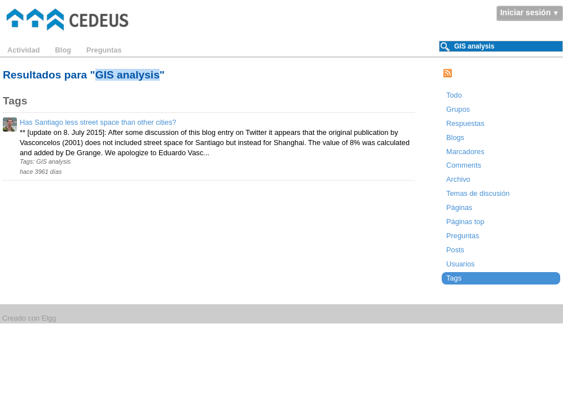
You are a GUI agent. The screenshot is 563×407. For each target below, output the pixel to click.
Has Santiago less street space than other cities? (98, 122)
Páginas (459, 207)
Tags (453, 278)
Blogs (455, 137)
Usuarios (460, 264)
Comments (463, 165)
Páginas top (465, 221)
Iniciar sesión (525, 12)
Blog (63, 50)
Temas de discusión (477, 193)
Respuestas (465, 123)
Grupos (458, 109)
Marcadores (465, 151)
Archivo (458, 179)
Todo (454, 95)
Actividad (23, 50)
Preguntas (104, 50)
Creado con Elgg (29, 318)
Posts (455, 250)
